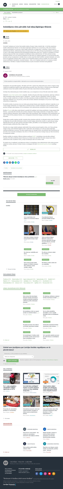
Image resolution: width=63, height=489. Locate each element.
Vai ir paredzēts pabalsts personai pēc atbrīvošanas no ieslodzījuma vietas (51, 337)
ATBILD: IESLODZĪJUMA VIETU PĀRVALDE (14, 288)
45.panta (10, 110)
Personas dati (47, 282)
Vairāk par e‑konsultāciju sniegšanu (50, 359)
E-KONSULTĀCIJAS (45, 4)
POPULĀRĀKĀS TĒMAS (9, 274)
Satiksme (8, 391)
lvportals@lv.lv (25, 471)
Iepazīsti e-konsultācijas (10, 363)
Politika (51, 392)
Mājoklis (6, 281)
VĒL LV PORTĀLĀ (7, 368)
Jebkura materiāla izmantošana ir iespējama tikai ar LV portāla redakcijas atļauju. (22, 481)
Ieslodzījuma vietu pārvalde (15, 74)
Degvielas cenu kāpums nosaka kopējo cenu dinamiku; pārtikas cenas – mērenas (50, 449)
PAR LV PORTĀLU (8, 468)
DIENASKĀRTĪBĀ (32, 4)
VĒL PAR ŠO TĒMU (11, 201)
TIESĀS (38, 4)
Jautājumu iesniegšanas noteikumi (29, 153)
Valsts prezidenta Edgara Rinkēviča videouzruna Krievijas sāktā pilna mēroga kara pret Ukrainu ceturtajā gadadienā (48, 240)
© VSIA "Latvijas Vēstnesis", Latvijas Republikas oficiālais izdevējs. (18, 482)
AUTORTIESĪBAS (8, 473)
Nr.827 (34, 136)
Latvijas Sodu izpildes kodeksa (15, 95)
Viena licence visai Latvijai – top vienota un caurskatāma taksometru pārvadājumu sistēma (31, 434)
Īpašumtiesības (42, 279)
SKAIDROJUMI (15, 4)
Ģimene (18, 282)
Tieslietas (7, 279)
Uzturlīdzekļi (47, 281)
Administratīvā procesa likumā (44, 144)
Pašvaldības (37, 281)
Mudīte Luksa (6, 178)
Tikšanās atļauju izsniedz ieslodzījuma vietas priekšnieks (18, 176)
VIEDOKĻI (26, 4)
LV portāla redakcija (24, 468)
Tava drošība (28, 450)
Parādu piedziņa (17, 281)
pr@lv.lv (28, 472)
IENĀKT (58, 1)
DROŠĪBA (8, 205)
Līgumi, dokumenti (29, 279)
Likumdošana (32, 415)
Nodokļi (51, 279)
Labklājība (28, 281)
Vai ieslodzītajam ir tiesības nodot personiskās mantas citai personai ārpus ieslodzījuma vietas (31, 337)
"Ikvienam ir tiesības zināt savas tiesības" (18, 478)
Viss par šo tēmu (12, 269)
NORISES (21, 4)
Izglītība (37, 282)
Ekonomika (48, 452)
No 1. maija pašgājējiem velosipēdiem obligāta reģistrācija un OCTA (9, 387)
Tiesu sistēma (28, 282)
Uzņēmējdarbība (8, 282)
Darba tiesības (17, 279)
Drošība (6, 168)
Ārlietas (47, 439)
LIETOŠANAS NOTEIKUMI (10, 470)
